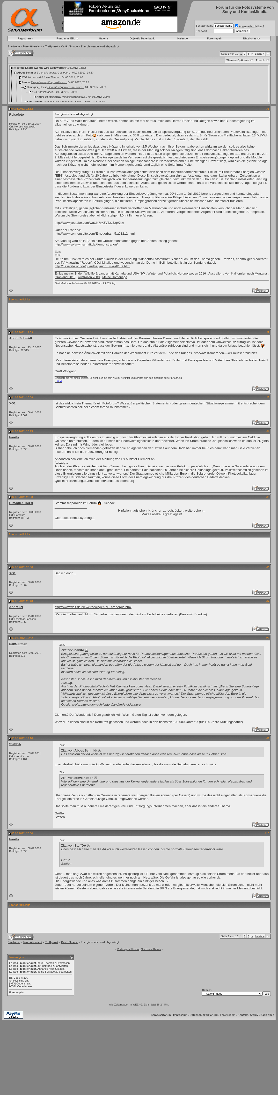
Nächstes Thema (151, 949)
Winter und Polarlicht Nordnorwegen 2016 (176, 273)
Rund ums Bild (66, 38)
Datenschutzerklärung (204, 1014)
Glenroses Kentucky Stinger (75, 518)
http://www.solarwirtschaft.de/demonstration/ (86, 244)
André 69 (16, 607)
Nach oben (267, 1014)
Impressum (180, 1014)
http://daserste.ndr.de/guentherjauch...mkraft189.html (92, 266)
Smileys (14, 980)
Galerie (103, 38)
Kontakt (243, 1014)
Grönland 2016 (65, 277)
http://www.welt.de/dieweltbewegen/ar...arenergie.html (93, 607)
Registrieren (25, 38)
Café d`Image (69, 46)
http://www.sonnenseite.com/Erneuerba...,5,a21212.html (95, 233)
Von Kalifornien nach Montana (246, 273)
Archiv (254, 1014)
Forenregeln (214, 38)
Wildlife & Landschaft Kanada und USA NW (115, 273)
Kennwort (201, 31)
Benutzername (204, 25)
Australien (215, 273)
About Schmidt (20, 338)
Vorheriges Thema (128, 949)
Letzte (259, 53)
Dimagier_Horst (21, 503)
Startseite (14, 46)
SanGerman (18, 644)
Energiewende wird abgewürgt (44, 67)
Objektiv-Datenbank (142, 38)
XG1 (12, 403)
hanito (14, 437)
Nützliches (249, 38)
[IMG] (12, 983)
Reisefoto (16, 114)
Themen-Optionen (237, 60)
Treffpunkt (51, 46)
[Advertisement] (139, 315)
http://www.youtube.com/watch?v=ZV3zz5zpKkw (89, 222)
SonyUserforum (161, 1014)
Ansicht (260, 60)
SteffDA (15, 744)
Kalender (183, 38)
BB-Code (14, 977)
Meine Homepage (114, 277)
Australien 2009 (89, 277)
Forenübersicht (32, 46)
